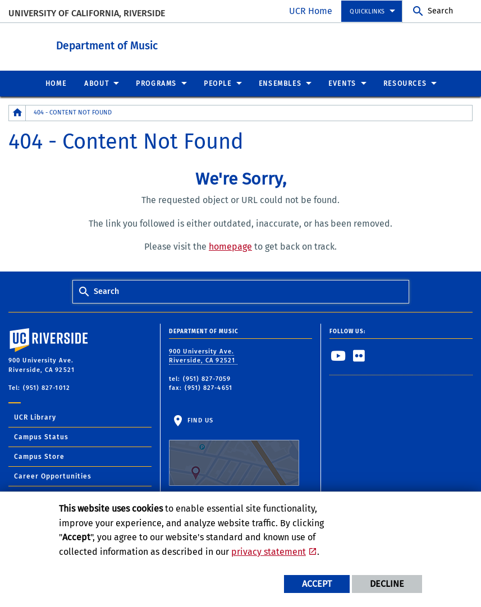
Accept (317, 583)
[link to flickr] (359, 355)
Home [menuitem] (55, 83)
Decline (387, 583)
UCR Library (35, 417)
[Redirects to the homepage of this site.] (17, 112)
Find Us (234, 451)
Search (440, 11)
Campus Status (41, 436)
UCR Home (310, 11)
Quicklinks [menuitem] (367, 11)
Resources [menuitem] (405, 83)
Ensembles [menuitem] (280, 83)
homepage (230, 246)
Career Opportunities (52, 476)
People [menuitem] (218, 83)
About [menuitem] (96, 83)
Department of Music (168, 44)
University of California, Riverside (86, 13)
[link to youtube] (338, 355)
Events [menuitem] (342, 83)
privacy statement (268, 551)
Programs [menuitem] (156, 83)
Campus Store (39, 456)
